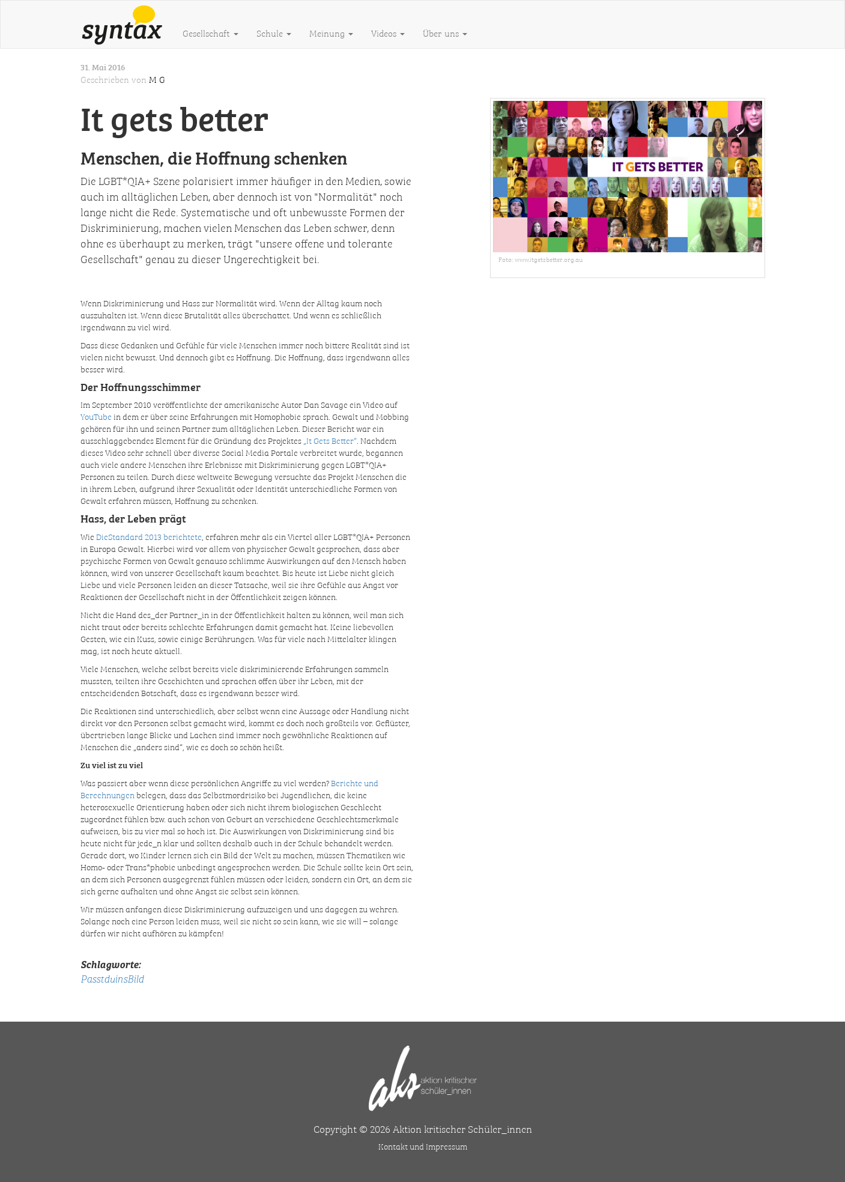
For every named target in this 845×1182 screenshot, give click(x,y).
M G (157, 79)
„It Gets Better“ (330, 440)
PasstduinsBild (112, 978)
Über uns (445, 33)
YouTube (96, 416)
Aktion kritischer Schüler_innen (462, 1128)
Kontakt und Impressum (422, 1146)
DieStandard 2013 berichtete (149, 536)
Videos (388, 33)
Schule (273, 33)
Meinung (331, 33)
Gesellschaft (210, 33)
